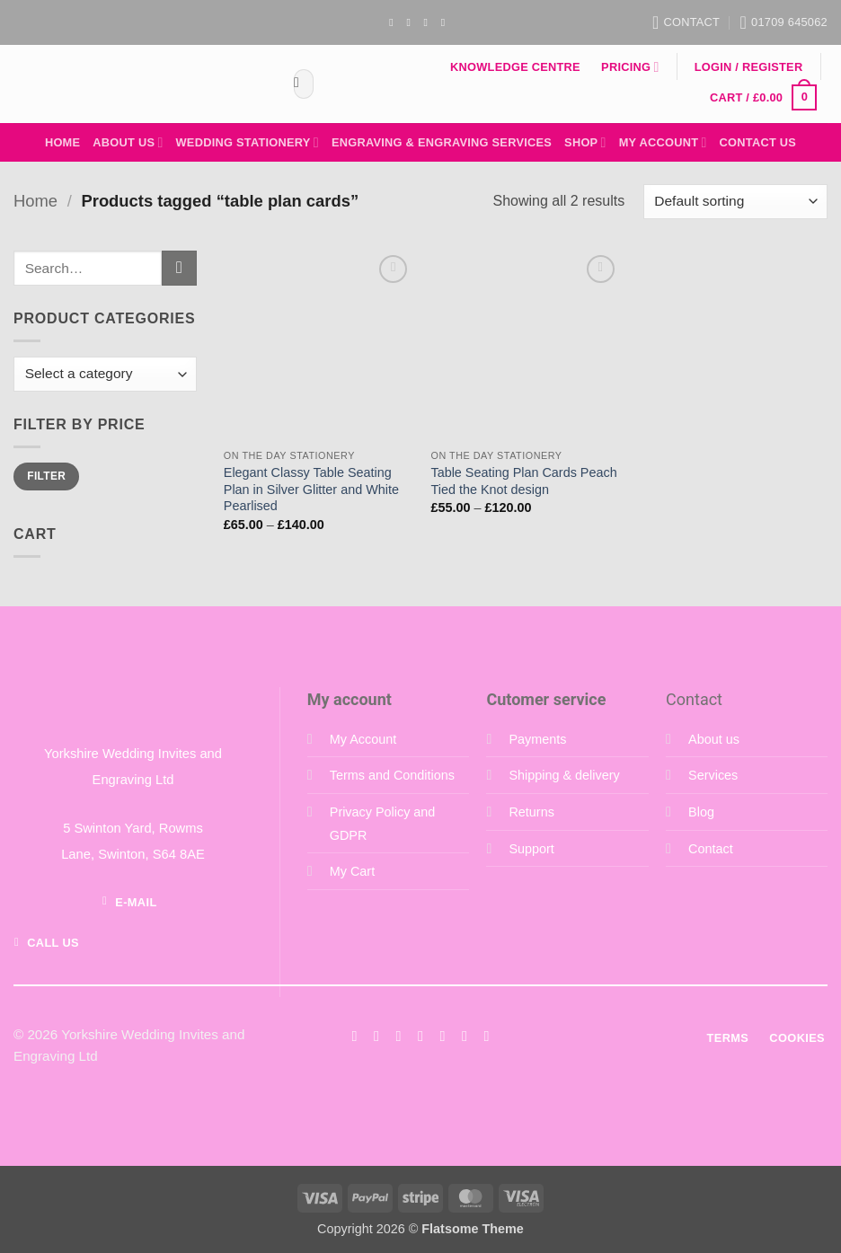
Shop (585, 142)
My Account (663, 142)
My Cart (352, 871)
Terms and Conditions (392, 775)
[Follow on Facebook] (394, 22)
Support (531, 849)
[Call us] (442, 1036)
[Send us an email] (429, 22)
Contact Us (758, 142)
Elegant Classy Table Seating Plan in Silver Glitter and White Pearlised (311, 489)
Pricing (630, 66)
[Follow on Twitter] (398, 1036)
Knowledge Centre (515, 67)
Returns (531, 812)
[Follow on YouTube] (446, 22)
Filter (46, 476)
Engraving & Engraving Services (442, 142)
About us (713, 739)
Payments (537, 739)
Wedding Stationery (247, 142)
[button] (748, 67)
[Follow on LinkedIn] (464, 1036)
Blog (701, 812)
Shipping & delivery (564, 775)
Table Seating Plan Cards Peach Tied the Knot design (523, 481)
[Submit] (297, 84)
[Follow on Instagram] (411, 22)
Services (713, 775)
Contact (710, 849)
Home (62, 142)
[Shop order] (735, 201)
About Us (128, 142)
